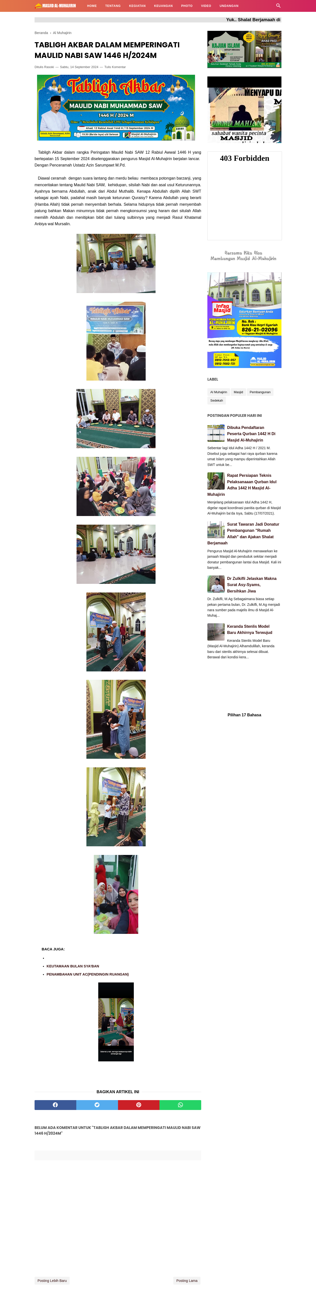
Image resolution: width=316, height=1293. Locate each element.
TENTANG (113, 6)
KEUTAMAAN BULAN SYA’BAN (73, 966)
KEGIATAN (137, 6)
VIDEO (206, 6)
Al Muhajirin (218, 392)
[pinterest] (139, 1105)
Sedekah (216, 400)
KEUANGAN (163, 6)
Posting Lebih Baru (52, 1281)
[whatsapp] (180, 1105)
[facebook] (55, 1105)
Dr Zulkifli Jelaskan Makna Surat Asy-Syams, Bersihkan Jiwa (251, 584)
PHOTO (187, 6)
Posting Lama (187, 1281)
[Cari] (278, 7)
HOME (92, 6)
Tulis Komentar (115, 67)
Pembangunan (260, 392)
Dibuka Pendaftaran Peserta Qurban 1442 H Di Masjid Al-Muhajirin (251, 433)
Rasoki (49, 67)
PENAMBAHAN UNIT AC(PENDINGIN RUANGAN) (88, 974)
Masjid (238, 392)
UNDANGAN (229, 6)
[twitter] (97, 1105)
